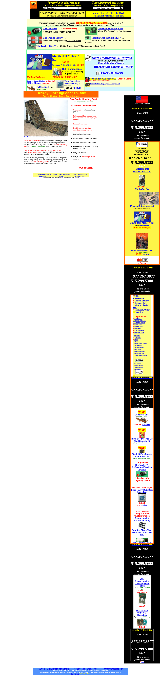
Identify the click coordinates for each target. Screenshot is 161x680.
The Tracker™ (50, 28)
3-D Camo (138, 337)
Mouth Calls (138, 324)
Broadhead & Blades (140, 343)
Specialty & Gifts (139, 353)
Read (26, 137)
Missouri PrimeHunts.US (142, 206)
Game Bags (63, 90)
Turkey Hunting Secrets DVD (142, 250)
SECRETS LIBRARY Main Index (53, 669)
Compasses (138, 345)
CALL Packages (139, 330)
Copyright (75, 674)
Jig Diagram (144, 225)
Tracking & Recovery (140, 355)
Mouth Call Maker (139, 223)
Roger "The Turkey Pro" (85, 669)
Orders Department (113, 669)
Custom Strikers (139, 347)
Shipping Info (142, 169)
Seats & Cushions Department (80, 175)
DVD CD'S (137, 335)
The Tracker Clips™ (46, 46)
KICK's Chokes (34, 83)
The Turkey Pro (142, 189)
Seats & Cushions (139, 351)
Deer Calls (137, 349)
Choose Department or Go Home (42, 175)
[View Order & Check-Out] (61, 175)
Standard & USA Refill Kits (64, 65)
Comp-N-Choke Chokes (36, 81)
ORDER (145, 254)
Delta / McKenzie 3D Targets (112, 58)
